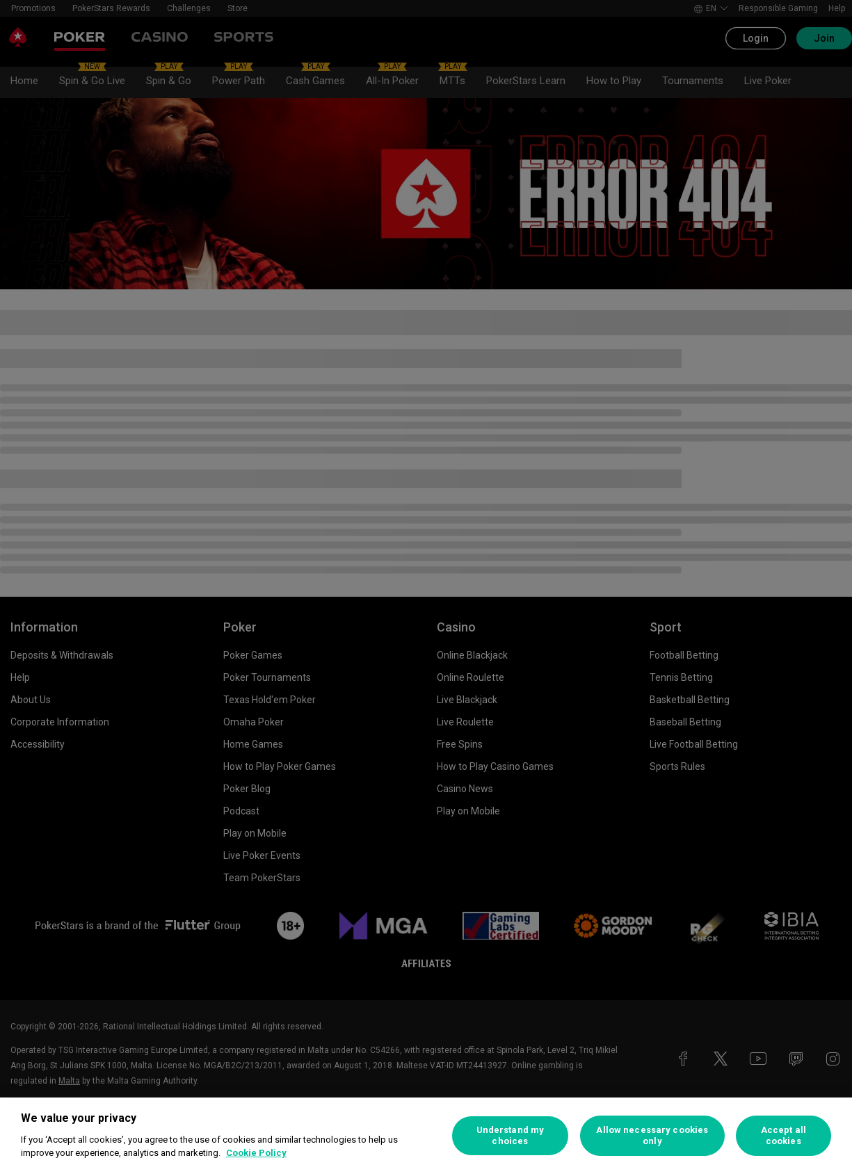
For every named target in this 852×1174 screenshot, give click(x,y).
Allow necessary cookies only (652, 1135)
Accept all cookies (783, 1135)
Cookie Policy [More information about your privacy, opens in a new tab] (256, 1153)
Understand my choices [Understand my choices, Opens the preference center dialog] (510, 1135)
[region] (426, 1135)
